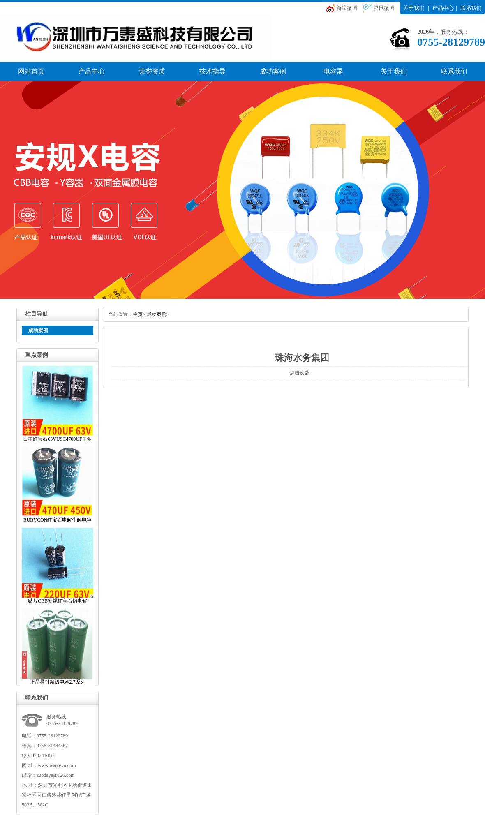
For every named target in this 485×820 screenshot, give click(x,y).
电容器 (333, 71)
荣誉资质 (152, 71)
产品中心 (443, 8)
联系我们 (471, 8)
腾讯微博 (384, 8)
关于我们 (414, 8)
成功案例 (273, 71)
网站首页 (31, 71)
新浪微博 (347, 8)
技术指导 (212, 71)
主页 (138, 314)
